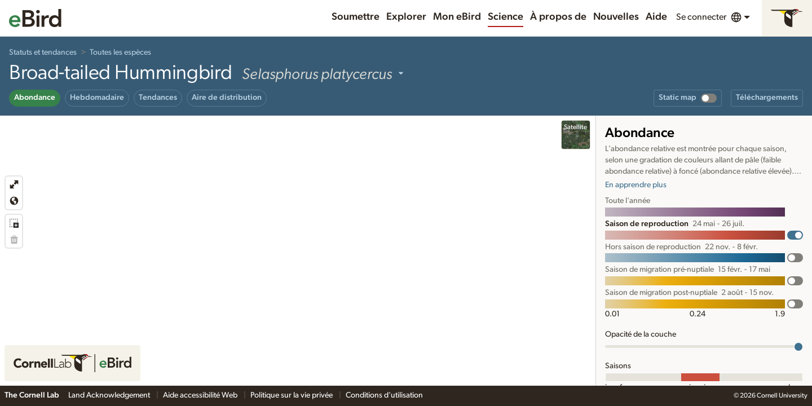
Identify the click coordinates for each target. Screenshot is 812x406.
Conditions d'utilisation (384, 395)
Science (505, 17)
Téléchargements (767, 98)
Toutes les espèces (120, 52)
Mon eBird (457, 17)
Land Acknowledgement (110, 395)
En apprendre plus (636, 185)
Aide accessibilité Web (201, 395)
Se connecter (701, 16)
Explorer (406, 17)
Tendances (158, 98)
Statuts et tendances (43, 52)
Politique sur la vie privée (292, 395)
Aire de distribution (227, 98)
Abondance (34, 98)
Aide (656, 17)
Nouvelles (616, 17)
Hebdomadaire (97, 98)
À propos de (558, 17)
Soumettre (355, 17)
